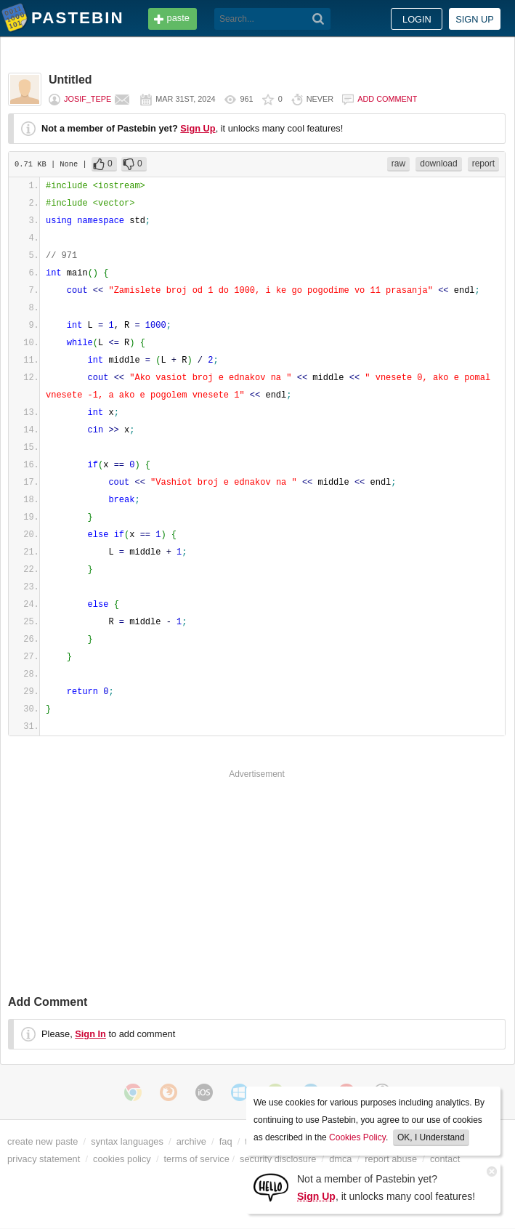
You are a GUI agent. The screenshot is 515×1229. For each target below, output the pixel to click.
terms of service (197, 1158)
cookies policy (122, 1158)
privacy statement (43, 1158)
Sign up (474, 19)
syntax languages (127, 1141)
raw (398, 163)
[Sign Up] (271, 1186)
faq (225, 1141)
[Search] (319, 19)
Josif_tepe (87, 98)
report (483, 163)
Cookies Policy (357, 1137)
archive (191, 1141)
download (438, 163)
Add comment (387, 98)
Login (416, 19)
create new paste (42, 1141)
